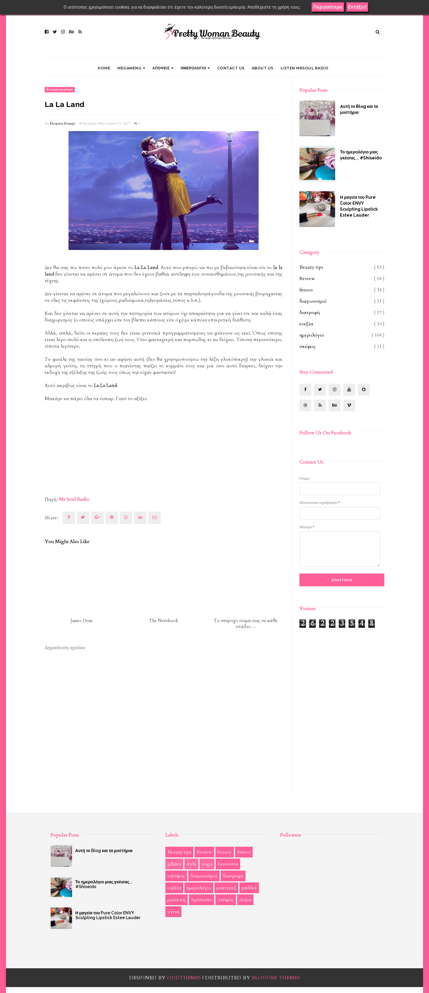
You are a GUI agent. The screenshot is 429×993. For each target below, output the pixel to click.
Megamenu (131, 68)
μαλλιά (249, 888)
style (191, 864)
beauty (224, 852)
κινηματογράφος (59, 90)
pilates (174, 864)
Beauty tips (311, 267)
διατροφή (309, 312)
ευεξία (306, 324)
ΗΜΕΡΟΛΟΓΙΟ (195, 68)
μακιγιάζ (226, 888)
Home (104, 68)
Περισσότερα (327, 7)
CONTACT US (231, 68)
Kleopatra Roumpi (62, 123)
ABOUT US (262, 68)
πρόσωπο (201, 899)
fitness (306, 290)
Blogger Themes (276, 978)
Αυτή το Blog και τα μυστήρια (359, 109)
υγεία (173, 911)
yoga (207, 864)
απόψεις (176, 876)
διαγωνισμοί (313, 301)
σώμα (245, 899)
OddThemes (184, 978)
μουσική (176, 899)
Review (307, 278)
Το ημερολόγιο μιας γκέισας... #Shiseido (360, 155)
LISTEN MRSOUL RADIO (305, 68)
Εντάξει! (357, 7)
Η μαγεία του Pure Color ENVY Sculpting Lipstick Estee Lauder (359, 206)
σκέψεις (307, 346)
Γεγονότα (228, 864)
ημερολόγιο (311, 335)
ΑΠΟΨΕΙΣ (163, 68)
